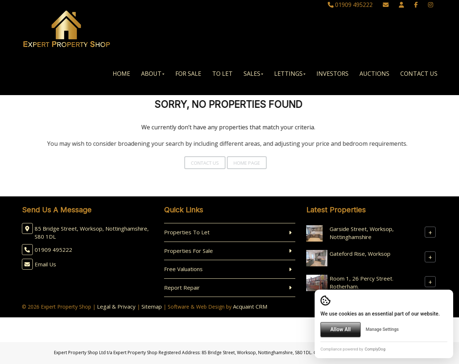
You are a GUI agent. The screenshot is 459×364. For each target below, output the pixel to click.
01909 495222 (350, 5)
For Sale (188, 74)
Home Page (240, 163)
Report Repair (182, 287)
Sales (253, 74)
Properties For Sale (188, 250)
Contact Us (418, 74)
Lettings (290, 74)
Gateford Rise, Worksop (360, 253)
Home (121, 74)
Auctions (374, 74)
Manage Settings (382, 329)
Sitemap (151, 306)
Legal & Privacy (116, 306)
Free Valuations (183, 269)
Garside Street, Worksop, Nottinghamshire (362, 232)
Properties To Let (187, 232)
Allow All (340, 329)
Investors (332, 74)
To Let (222, 74)
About (152, 74)
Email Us (45, 264)
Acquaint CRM (250, 306)
